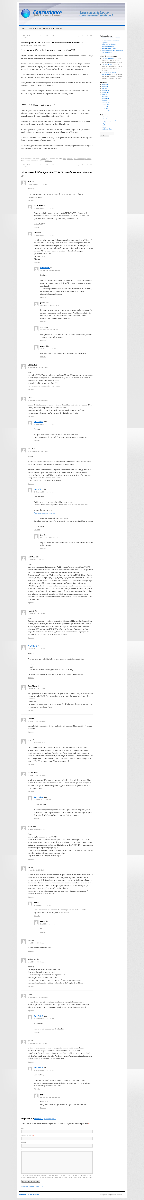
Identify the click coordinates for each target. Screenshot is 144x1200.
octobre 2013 (105, 92)
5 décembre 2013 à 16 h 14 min (49, 305)
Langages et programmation (109, 121)
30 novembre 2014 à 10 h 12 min (44, 1070)
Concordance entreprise (108, 58)
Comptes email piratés (108, 46)
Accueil (24, 28)
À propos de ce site (35, 28)
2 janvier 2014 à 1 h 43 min (36, 559)
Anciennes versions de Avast (44, 513)
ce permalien (48, 161)
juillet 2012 (105, 94)
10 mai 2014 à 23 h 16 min (36, 943)
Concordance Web (107, 64)
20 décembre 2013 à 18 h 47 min (37, 367)
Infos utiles (105, 119)
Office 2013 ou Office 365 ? (109, 44)
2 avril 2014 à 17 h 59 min (48, 348)
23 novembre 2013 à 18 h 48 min (50, 270)
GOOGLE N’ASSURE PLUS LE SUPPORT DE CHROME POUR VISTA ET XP (111, 40)
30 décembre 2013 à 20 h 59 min (50, 538)
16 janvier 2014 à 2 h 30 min (42, 799)
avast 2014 (70, 159)
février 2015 (105, 86)
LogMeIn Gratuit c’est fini (85, 36)
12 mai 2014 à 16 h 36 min (36, 962)
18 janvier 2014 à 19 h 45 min (49, 330)
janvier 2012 (105, 98)
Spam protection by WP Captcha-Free (32, 1186)
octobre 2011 (105, 105)
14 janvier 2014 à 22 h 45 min (36, 743)
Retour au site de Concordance (53, 28)
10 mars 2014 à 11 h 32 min (36, 870)
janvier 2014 (105, 90)
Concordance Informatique (29, 1195)
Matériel (104, 125)
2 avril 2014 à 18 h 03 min (48, 924)
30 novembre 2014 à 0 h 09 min (37, 1043)
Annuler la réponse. (50, 1119)
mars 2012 (105, 96)
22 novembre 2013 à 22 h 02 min (44, 235)
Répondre (31, 200)
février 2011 (105, 107)
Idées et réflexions (107, 117)
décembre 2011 (106, 101)
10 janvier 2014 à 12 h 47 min (36, 721)
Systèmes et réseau (107, 129)
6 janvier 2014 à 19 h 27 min (36, 689)
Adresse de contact (27, 1135)
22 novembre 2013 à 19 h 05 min (44, 208)
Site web (24, 1143)
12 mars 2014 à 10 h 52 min (42, 905)
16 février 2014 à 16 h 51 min (36, 829)
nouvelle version (79, 159)
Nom (23, 1128)
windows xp (87, 159)
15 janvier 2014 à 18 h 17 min (36, 775)
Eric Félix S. (43, 45)
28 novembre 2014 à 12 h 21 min (37, 997)
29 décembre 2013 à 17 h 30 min (37, 451)
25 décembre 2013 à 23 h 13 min (44, 424)
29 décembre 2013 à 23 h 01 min (44, 492)
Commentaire (25, 1150)
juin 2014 (104, 88)
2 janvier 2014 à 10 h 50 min (36, 613)
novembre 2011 (106, 103)
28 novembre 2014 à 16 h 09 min (44, 1019)
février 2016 (105, 84)
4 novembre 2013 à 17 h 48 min (37, 184)
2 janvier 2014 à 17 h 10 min (36, 649)
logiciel (104, 123)
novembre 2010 (106, 111)
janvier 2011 (105, 109)
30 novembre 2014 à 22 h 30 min (50, 1097)
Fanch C (38, 1118)
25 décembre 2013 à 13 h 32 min (37, 400)
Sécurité (43, 159)
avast (64, 159)
